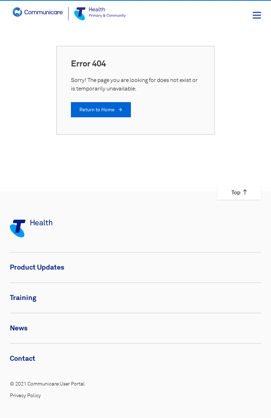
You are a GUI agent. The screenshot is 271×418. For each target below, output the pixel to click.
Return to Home (100, 109)
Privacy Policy (25, 395)
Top (239, 192)
